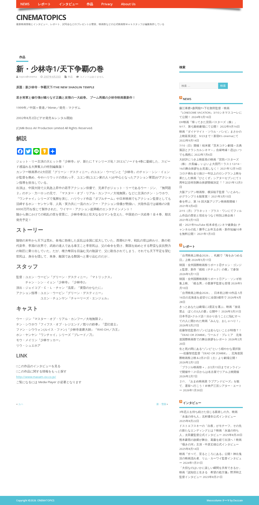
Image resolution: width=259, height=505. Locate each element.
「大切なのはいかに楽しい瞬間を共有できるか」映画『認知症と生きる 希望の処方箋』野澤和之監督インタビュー (210, 472)
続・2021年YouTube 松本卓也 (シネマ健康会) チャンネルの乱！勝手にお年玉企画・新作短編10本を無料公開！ (210, 229)
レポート (44, 4)
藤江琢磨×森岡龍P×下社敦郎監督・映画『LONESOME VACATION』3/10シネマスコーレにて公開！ (210, 112)
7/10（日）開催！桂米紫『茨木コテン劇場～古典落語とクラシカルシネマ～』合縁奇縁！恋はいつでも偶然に (210, 150)
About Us (128, 4)
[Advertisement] (165, 38)
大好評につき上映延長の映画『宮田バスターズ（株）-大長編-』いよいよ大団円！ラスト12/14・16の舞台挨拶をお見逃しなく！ (210, 164)
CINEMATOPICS (41, 17)
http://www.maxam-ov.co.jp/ (36, 377)
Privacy (107, 4)
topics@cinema (28, 76)
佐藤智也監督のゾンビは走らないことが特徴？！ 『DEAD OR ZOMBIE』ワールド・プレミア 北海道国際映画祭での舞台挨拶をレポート (210, 334)
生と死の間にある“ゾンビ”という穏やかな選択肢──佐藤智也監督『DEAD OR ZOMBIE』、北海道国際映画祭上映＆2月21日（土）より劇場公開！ (211, 353)
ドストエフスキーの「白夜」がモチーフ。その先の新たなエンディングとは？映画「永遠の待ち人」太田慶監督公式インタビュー (210, 430)
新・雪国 (161, 404)
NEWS (25, 4)
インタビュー (68, 4)
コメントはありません (92, 76)
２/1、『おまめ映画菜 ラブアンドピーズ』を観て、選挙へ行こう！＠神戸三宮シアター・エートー (210, 386)
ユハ (20, 404)
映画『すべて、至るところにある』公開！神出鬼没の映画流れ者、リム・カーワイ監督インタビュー (210, 458)
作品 (90, 4)
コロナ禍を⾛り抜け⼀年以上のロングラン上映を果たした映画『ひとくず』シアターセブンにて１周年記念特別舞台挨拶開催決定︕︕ (210, 178)
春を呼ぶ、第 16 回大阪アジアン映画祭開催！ (208, 201)
